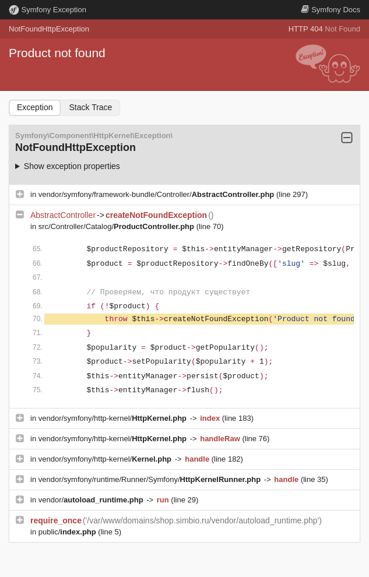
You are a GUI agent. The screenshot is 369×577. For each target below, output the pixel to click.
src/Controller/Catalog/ (117, 226)
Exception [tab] (34, 107)
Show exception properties (72, 166)
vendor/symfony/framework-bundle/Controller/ (157, 194)
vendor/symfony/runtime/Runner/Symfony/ (150, 479)
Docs (330, 9)
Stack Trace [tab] (90, 107)
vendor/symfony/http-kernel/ (113, 418)
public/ (68, 531)
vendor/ (92, 499)
